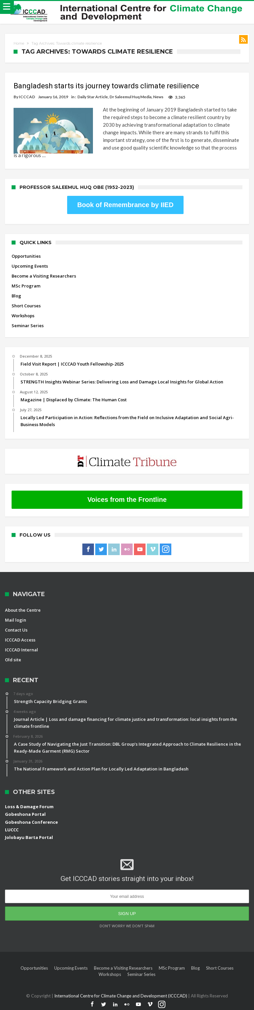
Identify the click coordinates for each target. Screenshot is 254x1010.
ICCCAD (27, 96)
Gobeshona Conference (31, 822)
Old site (13, 660)
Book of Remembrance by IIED (125, 204)
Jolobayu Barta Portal (29, 837)
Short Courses (26, 306)
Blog (16, 296)
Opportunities (26, 256)
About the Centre (23, 610)
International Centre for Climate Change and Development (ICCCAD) (121, 995)
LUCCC (12, 830)
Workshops (23, 316)
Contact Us (16, 630)
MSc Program (26, 286)
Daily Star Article (92, 96)
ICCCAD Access (20, 640)
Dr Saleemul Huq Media (130, 96)
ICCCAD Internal (21, 650)
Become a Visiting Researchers (44, 276)
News (158, 96)
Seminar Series (28, 326)
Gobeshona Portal (25, 814)
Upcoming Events (30, 266)
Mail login (15, 620)
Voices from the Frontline (127, 499)
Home (19, 43)
